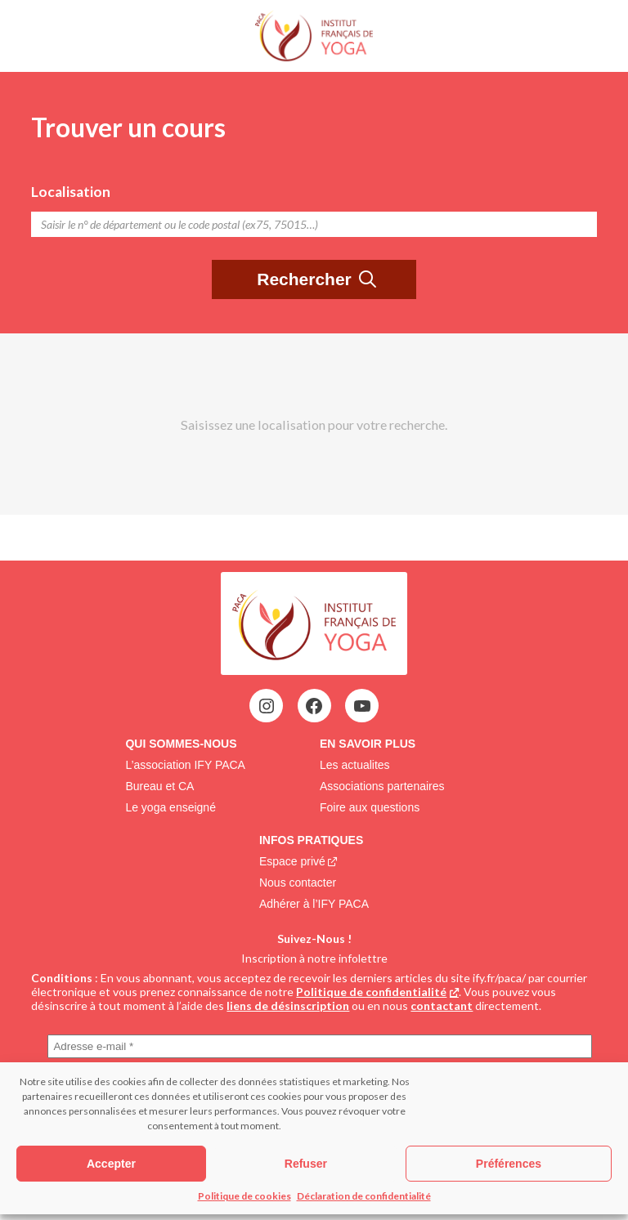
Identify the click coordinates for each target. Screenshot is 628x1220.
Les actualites (355, 764)
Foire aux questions (369, 807)
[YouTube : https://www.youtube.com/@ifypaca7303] (362, 706)
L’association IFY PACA (185, 764)
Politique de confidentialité (371, 992)
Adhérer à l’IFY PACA (314, 903)
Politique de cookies (244, 1196)
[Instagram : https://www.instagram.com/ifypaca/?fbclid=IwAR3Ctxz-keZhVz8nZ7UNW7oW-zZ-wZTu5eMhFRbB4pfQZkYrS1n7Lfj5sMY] (266, 706)
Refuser (306, 1163)
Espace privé (292, 861)
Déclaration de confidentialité (364, 1196)
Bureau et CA (159, 786)
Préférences (508, 1163)
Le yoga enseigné (170, 807)
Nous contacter (297, 882)
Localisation (70, 191)
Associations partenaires (382, 786)
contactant (441, 1005)
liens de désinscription (288, 1005)
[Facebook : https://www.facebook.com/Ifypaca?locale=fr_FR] (314, 706)
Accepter (111, 1163)
